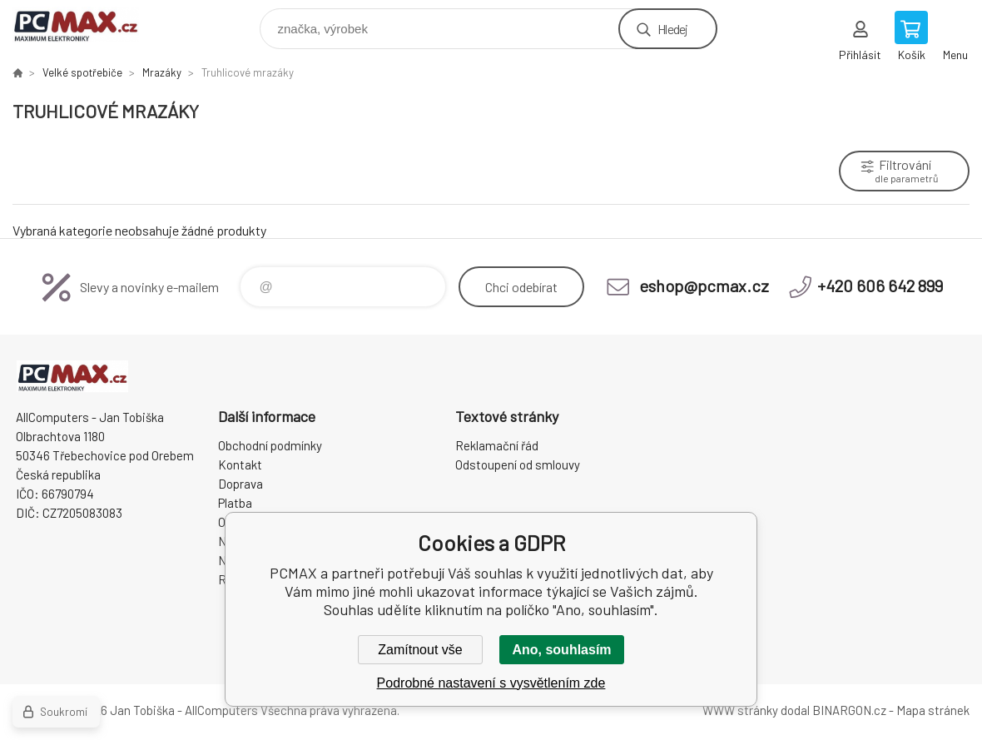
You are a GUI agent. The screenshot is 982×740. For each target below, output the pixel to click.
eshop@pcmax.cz (704, 286)
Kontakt (240, 464)
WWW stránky (740, 710)
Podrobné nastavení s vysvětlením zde (491, 683)
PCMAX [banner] (86, 24)
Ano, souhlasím (561, 650)
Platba (235, 502)
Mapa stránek (933, 710)
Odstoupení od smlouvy (517, 464)
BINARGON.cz (849, 710)
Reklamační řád (496, 445)
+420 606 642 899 (880, 286)
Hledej (672, 29)
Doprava (240, 483)
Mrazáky (161, 72)
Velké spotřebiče (82, 72)
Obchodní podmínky (270, 445)
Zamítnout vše (420, 650)
